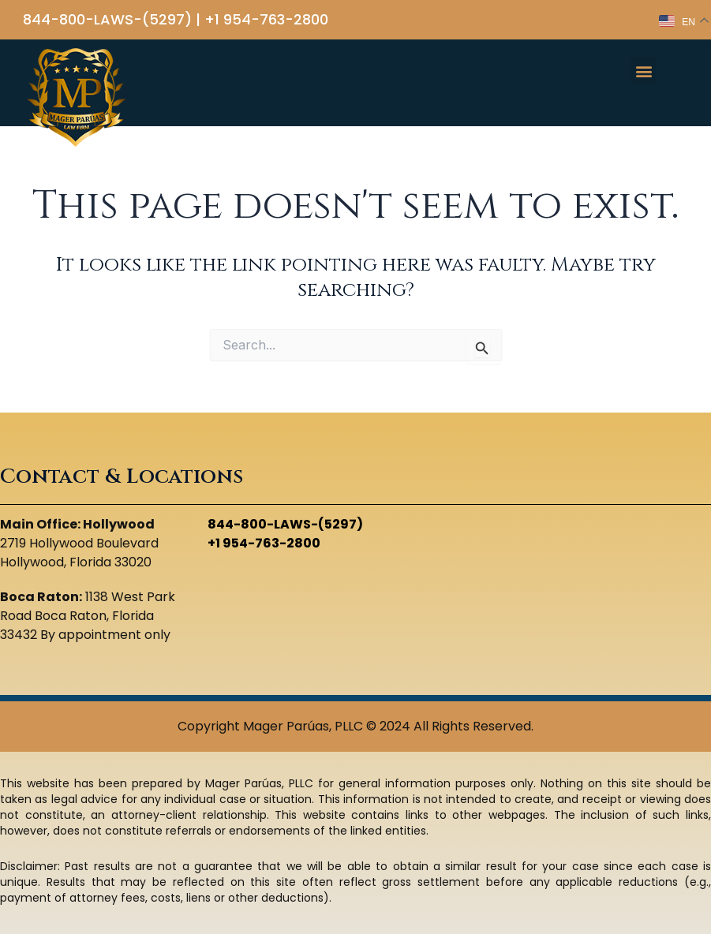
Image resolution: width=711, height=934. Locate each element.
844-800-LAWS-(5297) (107, 19)
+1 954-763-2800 (266, 19)
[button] (644, 71)
